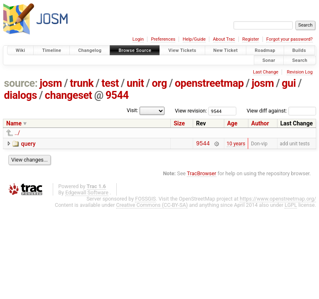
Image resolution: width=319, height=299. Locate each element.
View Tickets (182, 50)
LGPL (291, 206)
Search (299, 60)
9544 (117, 95)
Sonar (269, 60)
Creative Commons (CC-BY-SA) (152, 206)
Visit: (132, 110)
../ (17, 133)
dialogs (20, 95)
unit (135, 83)
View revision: (191, 111)
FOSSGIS (145, 200)
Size (179, 123)
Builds (299, 50)
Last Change (265, 72)
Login (138, 39)
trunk (81, 83)
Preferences (163, 39)
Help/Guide (194, 39)
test (110, 83)
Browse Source (134, 50)
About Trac (224, 39)
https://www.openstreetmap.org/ (278, 200)
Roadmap (265, 50)
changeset (68, 95)
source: (21, 83)
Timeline (51, 50)
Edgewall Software (86, 194)
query (28, 143)
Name (14, 123)
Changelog (89, 50)
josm (50, 83)
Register (250, 39)
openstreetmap (209, 83)
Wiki (20, 50)
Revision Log (299, 72)
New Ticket (225, 50)
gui (289, 83)
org (159, 83)
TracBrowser (201, 175)
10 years (236, 144)
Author (260, 123)
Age (232, 123)
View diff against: (281, 111)
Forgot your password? (289, 39)
